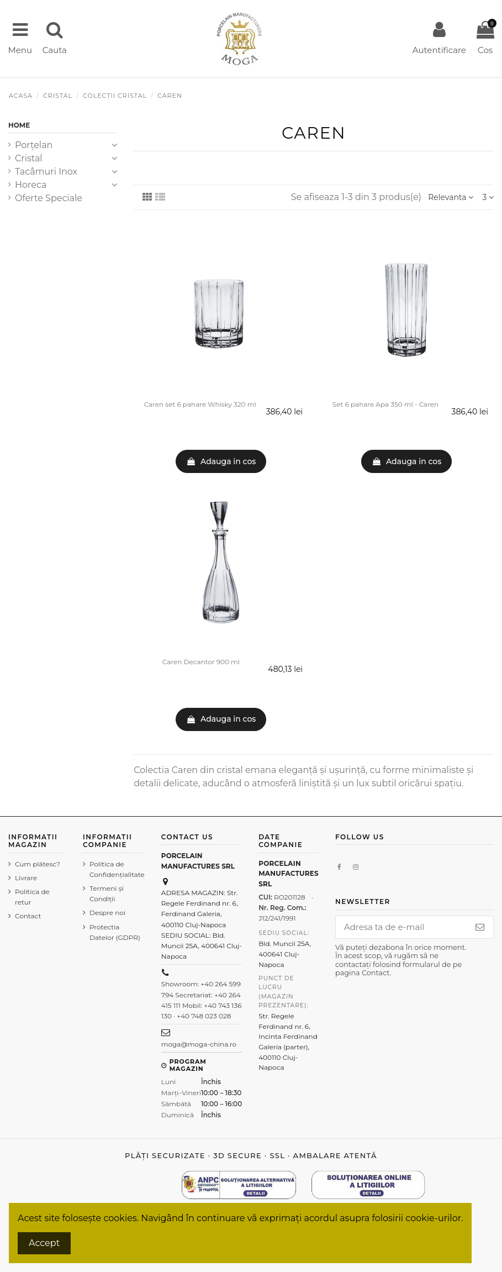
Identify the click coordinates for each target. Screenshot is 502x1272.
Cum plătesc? (29, 869)
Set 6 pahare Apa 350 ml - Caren (385, 404)
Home (19, 125)
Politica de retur (32, 907)
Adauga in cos (221, 461)
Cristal (29, 158)
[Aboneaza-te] (480, 928)
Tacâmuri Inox (46, 171)
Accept (44, 1243)
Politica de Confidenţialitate (108, 869)
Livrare (26, 888)
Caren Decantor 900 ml (201, 662)
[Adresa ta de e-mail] (397, 928)
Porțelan (33, 145)
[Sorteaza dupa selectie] (450, 197)
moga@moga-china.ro (190, 1044)
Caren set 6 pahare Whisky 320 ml (200, 404)
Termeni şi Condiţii (98, 893)
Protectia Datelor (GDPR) (106, 932)
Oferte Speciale (48, 198)
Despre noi (99, 912)
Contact (28, 927)
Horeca (30, 185)
